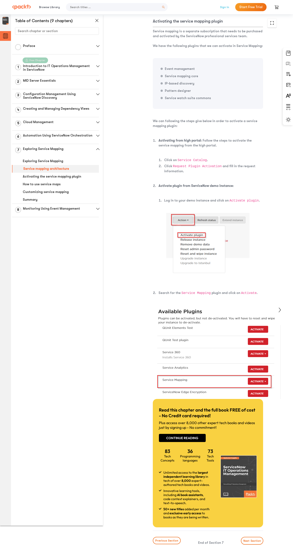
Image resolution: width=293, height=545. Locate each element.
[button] (97, 46)
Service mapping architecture (46, 170)
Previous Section (136, 514)
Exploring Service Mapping (43, 162)
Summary (30, 201)
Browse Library (49, 7)
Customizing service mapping (46, 193)
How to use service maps (42, 185)
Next (248, 514)
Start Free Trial (250, 7)
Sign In (224, 7)
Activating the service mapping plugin (52, 178)
